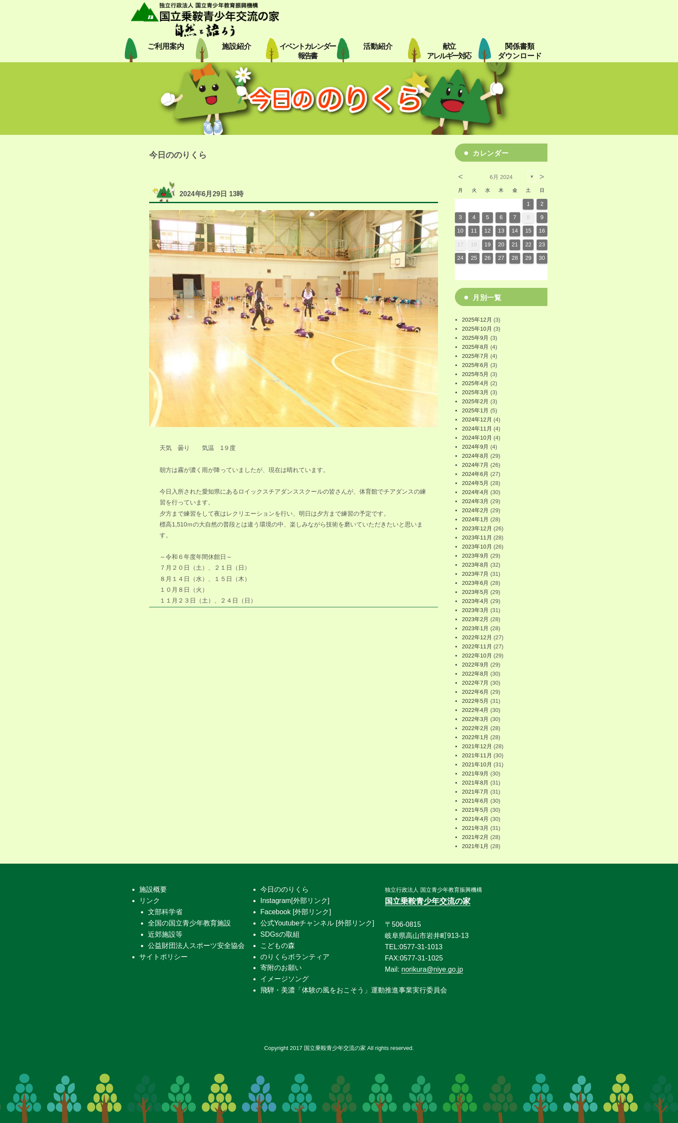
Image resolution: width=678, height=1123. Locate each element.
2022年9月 (475, 664)
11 (474, 230)
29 (528, 258)
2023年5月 (475, 592)
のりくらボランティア (294, 956)
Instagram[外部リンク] (294, 900)
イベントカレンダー (307, 51)
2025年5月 (475, 374)
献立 (448, 51)
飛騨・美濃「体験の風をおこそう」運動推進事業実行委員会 (353, 990)
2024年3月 (475, 501)
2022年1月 (475, 737)
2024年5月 (475, 483)
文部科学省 (165, 912)
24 (460, 258)
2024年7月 (475, 465)
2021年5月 (475, 810)
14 (515, 230)
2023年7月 (475, 574)
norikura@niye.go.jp (432, 969)
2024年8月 (475, 456)
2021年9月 (475, 773)
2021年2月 (475, 837)
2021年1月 (475, 846)
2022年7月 (475, 683)
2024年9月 (475, 446)
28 (515, 258)
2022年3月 (475, 719)
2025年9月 (475, 338)
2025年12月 (477, 319)
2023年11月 (477, 537)
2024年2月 (475, 510)
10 (460, 230)
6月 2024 (501, 177)
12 (487, 230)
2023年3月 (475, 610)
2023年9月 (475, 555)
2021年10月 (477, 764)
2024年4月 (475, 492)
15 (528, 230)
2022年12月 (477, 637)
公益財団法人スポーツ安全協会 (196, 945)
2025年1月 (475, 410)
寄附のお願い (281, 967)
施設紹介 (236, 46)
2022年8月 (475, 673)
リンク (149, 900)
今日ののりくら (284, 889)
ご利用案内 (165, 46)
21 (515, 244)
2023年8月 (475, 565)
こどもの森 (277, 945)
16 (542, 230)
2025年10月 (477, 328)
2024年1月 (475, 519)
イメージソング (284, 979)
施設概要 (153, 889)
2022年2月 (475, 728)
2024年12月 (477, 419)
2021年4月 (475, 819)
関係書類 (520, 51)
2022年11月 (477, 646)
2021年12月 (477, 746)
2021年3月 (475, 828)
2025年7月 (475, 356)
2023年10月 (477, 546)
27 (501, 258)
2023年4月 (475, 601)
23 (542, 244)
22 (528, 244)
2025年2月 (475, 401)
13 (501, 230)
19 (487, 244)
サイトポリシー (163, 956)
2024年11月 (477, 428)
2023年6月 (475, 583)
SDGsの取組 (280, 934)
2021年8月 (475, 782)
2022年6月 (475, 692)
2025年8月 (475, 347)
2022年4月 (475, 710)
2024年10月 (477, 437)
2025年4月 (475, 383)
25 (474, 258)
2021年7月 (475, 791)
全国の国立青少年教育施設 (189, 923)
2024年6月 (475, 474)
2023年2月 (475, 619)
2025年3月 (475, 392)
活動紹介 (378, 46)
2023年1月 (475, 628)
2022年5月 (475, 701)
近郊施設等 (165, 934)
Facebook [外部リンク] (295, 912)
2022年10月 (477, 655)
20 (501, 244)
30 (542, 258)
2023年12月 (477, 528)
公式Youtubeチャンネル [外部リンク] (317, 923)
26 (487, 258)
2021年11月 (477, 755)
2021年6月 (475, 801)
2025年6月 (475, 365)
